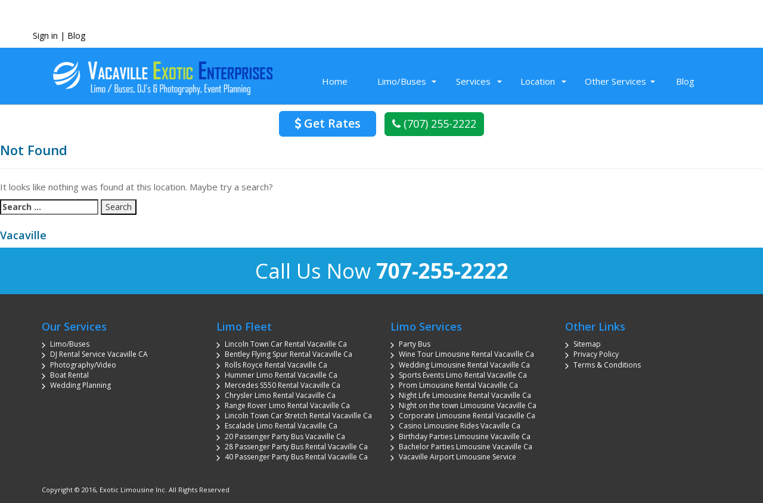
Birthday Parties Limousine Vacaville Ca (465, 436)
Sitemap (587, 344)
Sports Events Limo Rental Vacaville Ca (463, 375)
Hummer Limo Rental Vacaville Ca (281, 375)
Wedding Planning (80, 385)
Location (537, 81)
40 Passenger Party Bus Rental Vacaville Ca (296, 457)
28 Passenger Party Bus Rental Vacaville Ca (296, 447)
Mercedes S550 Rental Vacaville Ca (282, 385)
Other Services (615, 81)
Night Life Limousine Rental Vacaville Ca (465, 395)
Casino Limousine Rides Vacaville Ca (459, 426)
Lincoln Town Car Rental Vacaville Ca (286, 344)
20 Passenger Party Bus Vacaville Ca (285, 436)
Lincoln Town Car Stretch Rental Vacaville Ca (298, 416)
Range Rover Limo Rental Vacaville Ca (287, 405)
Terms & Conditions (607, 365)
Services (473, 81)
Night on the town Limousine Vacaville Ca (467, 405)
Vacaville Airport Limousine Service (457, 457)
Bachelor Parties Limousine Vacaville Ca (465, 447)
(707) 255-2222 (434, 123)
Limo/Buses (401, 81)
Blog (76, 35)
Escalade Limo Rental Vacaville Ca (281, 426)
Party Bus (414, 344)
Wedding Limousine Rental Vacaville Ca (464, 365)
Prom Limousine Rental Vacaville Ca (458, 385)
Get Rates (327, 123)
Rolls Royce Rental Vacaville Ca (276, 365)
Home (335, 81)
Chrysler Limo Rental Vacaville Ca (280, 395)
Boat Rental (69, 375)
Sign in (45, 35)
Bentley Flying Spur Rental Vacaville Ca (288, 354)
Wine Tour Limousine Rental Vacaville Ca (466, 354)
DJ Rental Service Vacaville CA (99, 354)
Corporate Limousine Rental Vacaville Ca (467, 416)
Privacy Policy (596, 354)
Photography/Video (83, 365)
